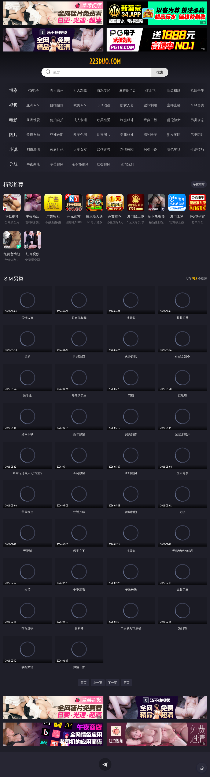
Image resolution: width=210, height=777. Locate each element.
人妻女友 (80, 149)
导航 (13, 164)
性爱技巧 (197, 149)
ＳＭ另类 (197, 105)
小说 (13, 149)
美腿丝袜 (127, 134)
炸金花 (150, 90)
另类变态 (197, 120)
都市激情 (33, 149)
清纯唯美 (150, 134)
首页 (83, 683)
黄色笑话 (174, 149)
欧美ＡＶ (80, 105)
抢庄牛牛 (197, 90)
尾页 (126, 683)
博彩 (13, 90)
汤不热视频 (80, 164)
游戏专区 (103, 90)
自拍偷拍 (56, 105)
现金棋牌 (174, 90)
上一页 (97, 683)
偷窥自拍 (33, 134)
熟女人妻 (127, 105)
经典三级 (150, 120)
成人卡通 (80, 120)
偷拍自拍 (56, 120)
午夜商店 (33, 164)
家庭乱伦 (56, 149)
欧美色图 (80, 134)
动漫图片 (103, 134)
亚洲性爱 (33, 120)
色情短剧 (127, 164)
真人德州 (56, 90)
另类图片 (197, 134)
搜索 (159, 72)
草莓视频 (56, 164)
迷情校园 (127, 149)
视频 (13, 105)
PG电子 (33, 90)
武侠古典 (103, 149)
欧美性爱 (103, 120)
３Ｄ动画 (103, 105)
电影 (13, 120)
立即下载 (135, 768)
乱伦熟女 (174, 120)
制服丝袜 (127, 120)
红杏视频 (103, 164)
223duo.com (105, 61)
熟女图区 (174, 134)
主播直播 (174, 105)
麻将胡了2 (127, 90)
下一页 (112, 683)
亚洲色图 (56, 134)
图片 (13, 134)
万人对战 (80, 90)
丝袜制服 (150, 105)
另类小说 (150, 149)
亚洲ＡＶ (33, 105)
